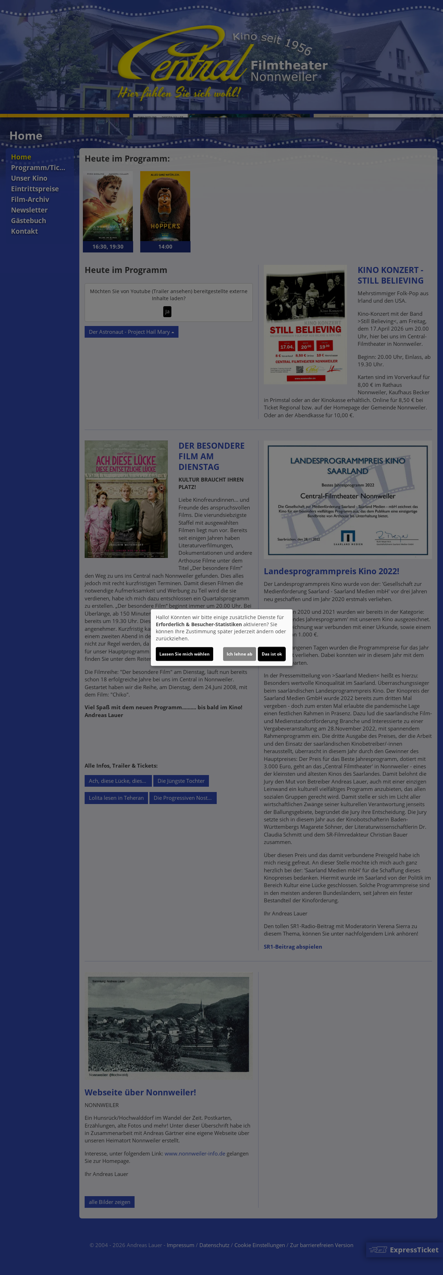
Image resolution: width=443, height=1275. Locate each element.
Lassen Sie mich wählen (184, 654)
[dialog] (222, 637)
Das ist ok (272, 654)
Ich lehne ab (239, 654)
